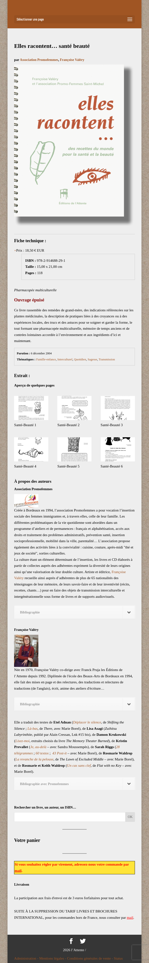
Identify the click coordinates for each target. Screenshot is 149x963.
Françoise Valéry (72, 60)
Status (118, 958)
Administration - (26, 958)
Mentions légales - (53, 958)
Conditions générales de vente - (90, 958)
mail (18, 871)
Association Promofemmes (39, 60)
